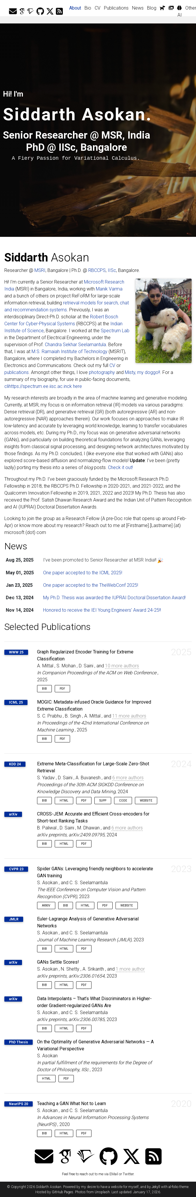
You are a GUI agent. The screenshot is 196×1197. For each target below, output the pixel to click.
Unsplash (102, 1192)
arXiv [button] (46, 905)
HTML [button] (64, 800)
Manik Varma (109, 289)
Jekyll (156, 1187)
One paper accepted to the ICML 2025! (82, 572)
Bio (88, 8)
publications (16, 372)
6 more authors (128, 777)
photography (102, 372)
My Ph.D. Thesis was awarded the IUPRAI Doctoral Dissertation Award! (114, 597)
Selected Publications (47, 626)
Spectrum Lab (115, 330)
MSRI (39, 270)
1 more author (130, 969)
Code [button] (123, 800)
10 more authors (122, 666)
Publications (116, 8)
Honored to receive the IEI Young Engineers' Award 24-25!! (102, 610)
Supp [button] (102, 800)
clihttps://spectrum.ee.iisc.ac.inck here (43, 386)
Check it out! (120, 467)
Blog (151, 8)
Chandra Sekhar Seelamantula (75, 344)
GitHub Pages (62, 1192)
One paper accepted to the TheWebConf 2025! (90, 585)
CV (97, 8)
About (76, 7)
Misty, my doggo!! (142, 372)
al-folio (173, 1187)
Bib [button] (44, 689)
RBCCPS (97, 270)
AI (179, 12)
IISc (112, 270)
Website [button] (146, 800)
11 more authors (129, 716)
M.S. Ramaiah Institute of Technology (69, 351)
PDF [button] (62, 689)
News (138, 8)
